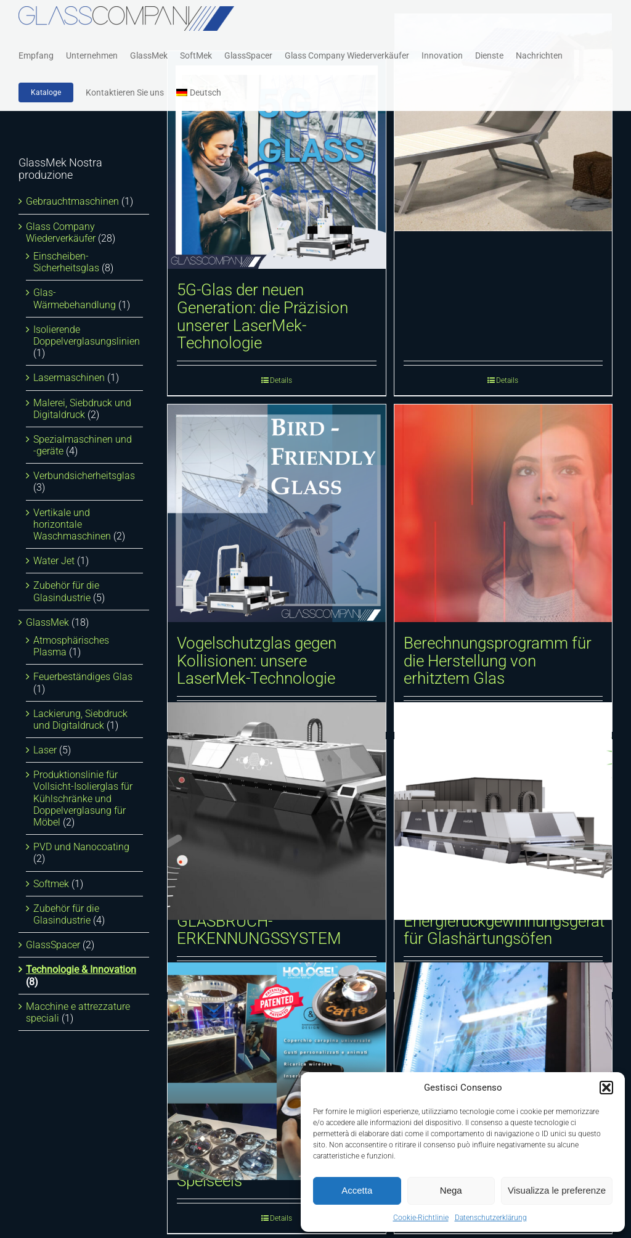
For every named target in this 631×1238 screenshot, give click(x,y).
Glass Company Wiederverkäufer (61, 232)
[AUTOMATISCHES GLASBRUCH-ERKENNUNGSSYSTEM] (277, 811)
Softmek (51, 884)
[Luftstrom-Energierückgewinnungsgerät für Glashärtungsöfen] (503, 811)
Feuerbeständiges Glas (82, 677)
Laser (45, 750)
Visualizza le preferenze (557, 1190)
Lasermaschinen (69, 377)
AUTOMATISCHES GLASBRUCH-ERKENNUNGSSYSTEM (259, 921)
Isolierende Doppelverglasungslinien (86, 335)
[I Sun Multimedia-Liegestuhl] (503, 122)
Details (281, 380)
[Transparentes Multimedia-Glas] (503, 1071)
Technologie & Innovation (81, 969)
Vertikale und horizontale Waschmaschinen (72, 524)
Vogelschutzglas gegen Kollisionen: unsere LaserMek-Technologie (256, 660)
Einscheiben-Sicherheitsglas (66, 262)
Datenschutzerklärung (491, 1217)
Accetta (356, 1190)
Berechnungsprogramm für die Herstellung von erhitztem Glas (498, 660)
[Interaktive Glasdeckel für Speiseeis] (277, 1071)
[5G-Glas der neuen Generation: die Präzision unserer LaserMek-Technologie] (277, 160)
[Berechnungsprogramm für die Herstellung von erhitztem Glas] (503, 513)
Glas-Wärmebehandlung (74, 298)
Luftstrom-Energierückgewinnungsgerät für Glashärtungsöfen (504, 921)
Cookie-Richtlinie (421, 1217)
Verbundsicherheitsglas (84, 476)
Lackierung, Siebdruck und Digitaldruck (80, 719)
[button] (606, 1087)
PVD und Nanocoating (81, 847)
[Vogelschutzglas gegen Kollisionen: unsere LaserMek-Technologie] (277, 513)
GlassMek (47, 622)
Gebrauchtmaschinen (72, 201)
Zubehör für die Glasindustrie (66, 591)
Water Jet (54, 561)
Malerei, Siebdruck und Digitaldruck (82, 408)
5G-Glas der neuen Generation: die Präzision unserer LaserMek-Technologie (262, 316)
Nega (451, 1190)
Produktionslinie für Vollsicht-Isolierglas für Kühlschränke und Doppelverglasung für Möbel (82, 798)
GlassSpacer (53, 945)
